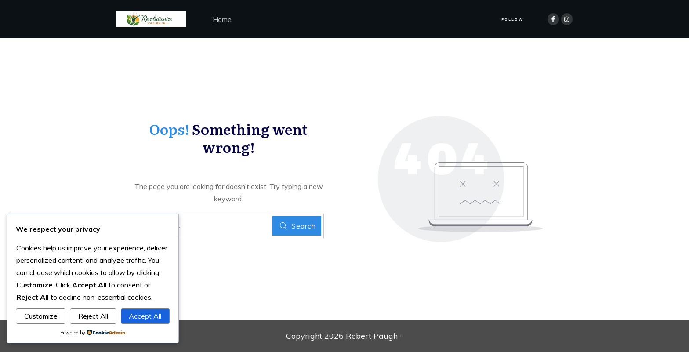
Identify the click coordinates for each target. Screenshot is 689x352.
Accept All (145, 316)
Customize (41, 316)
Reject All (93, 316)
